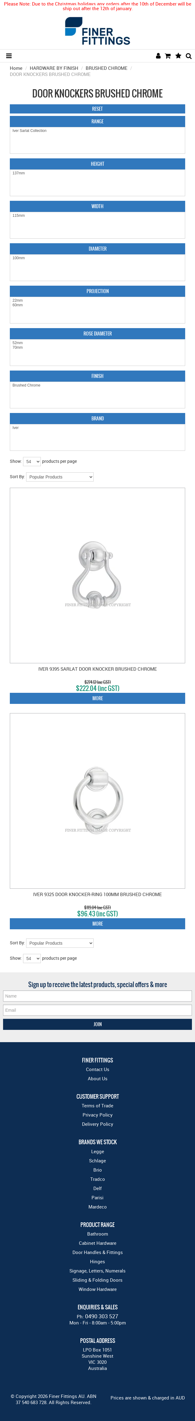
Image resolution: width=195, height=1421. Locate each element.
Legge (97, 1151)
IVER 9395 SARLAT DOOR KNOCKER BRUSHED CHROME (97, 669)
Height (97, 163)
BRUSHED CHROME (106, 68)
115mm (97, 215)
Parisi (97, 1197)
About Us (97, 1078)
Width (97, 206)
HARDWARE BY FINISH (54, 68)
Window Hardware (98, 1289)
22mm (97, 300)
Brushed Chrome (97, 385)
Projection (98, 291)
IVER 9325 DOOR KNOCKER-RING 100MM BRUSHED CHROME (97, 894)
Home (16, 68)
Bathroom (97, 1234)
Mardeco (97, 1207)
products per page (59, 461)
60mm (97, 305)
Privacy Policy (98, 1115)
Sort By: (17, 476)
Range (97, 121)
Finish (97, 375)
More (97, 698)
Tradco (97, 1179)
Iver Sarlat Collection (97, 131)
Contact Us (97, 1069)
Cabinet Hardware (97, 1243)
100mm (97, 258)
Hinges (97, 1261)
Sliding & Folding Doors (97, 1280)
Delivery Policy (97, 1124)
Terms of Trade (97, 1105)
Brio (97, 1170)
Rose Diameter (98, 333)
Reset (97, 108)
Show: (16, 461)
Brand (98, 418)
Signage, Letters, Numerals (97, 1271)
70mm (97, 347)
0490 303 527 (101, 1316)
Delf (97, 1188)
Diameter (98, 248)
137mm (97, 173)
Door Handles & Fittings (97, 1252)
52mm (97, 343)
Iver (97, 428)
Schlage (97, 1160)
